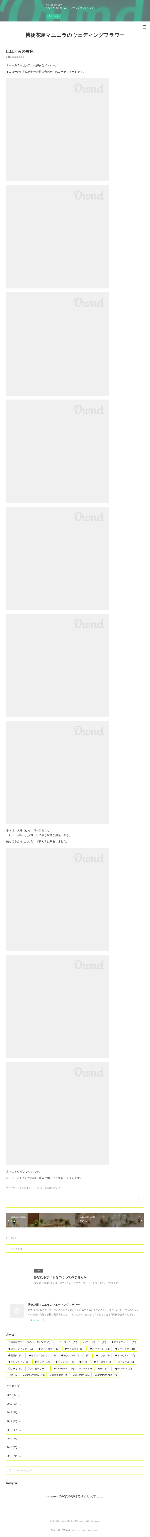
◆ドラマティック (123, 1342)
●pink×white (123, 1368)
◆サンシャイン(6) (34, 1188)
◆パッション (64, 1362)
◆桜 (83, 1362)
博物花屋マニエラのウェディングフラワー (75, 35)
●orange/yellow (34, 1375)
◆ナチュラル (74, 1348)
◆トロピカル (125, 1355)
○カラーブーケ (66, 1342)
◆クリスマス (103, 1362)
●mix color (81, 1375)
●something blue (106, 1375)
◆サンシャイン (18, 1362)
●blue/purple (58, 1375)
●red (12, 1375)
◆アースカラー (48, 1348)
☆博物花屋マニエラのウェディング (29, 1342)
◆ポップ (42, 1362)
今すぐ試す (53, 16)
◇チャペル (126, 1362)
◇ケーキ (15, 1368)
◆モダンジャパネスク (75, 1355)
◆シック (103, 1355)
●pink (104, 1368)
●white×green (64, 1368)
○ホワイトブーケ (94, 1342)
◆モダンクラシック (42, 1355)
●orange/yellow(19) (52, 1188)
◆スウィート (100, 1348)
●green (85, 1368)
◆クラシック (125, 1348)
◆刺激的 (15, 1355)
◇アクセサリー (38, 1368)
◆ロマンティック (20, 1348)
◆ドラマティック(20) (15, 1188)
